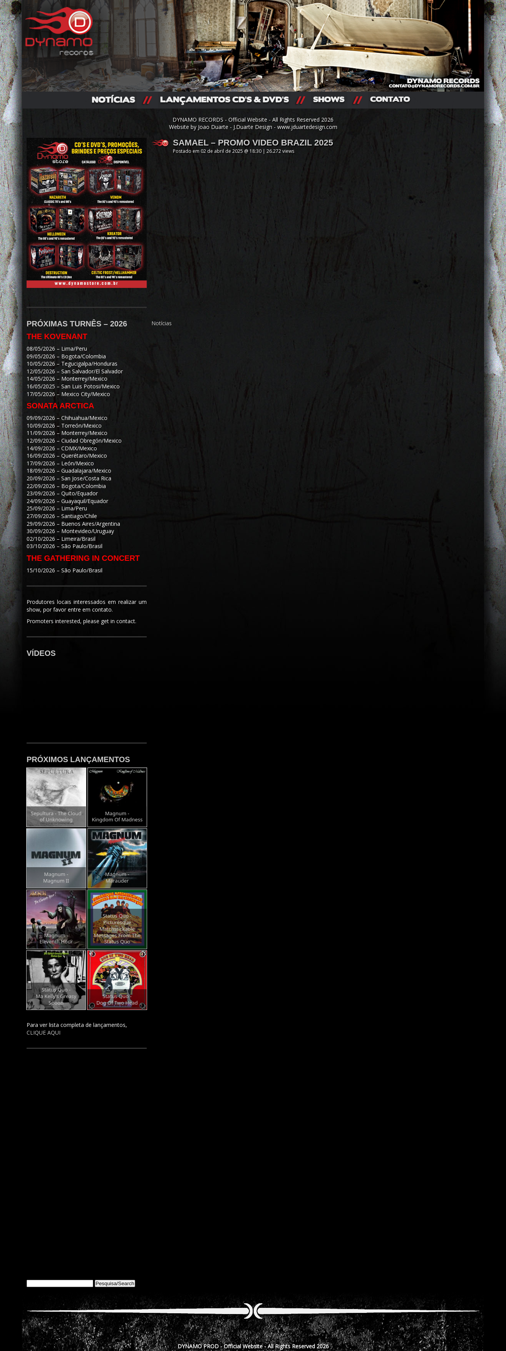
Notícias (161, 323)
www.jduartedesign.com (307, 126)
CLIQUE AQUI (43, 1032)
